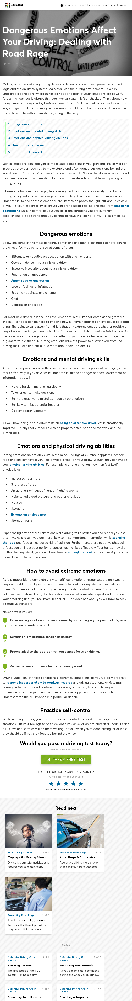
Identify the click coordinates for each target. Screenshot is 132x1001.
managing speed (80, 551)
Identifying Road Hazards (66, 904)
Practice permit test (59, 973)
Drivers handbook (58, 987)
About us (95, 980)
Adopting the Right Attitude (108, 936)
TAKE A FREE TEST (66, 758)
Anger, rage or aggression (30, 280)
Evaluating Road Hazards (108, 904)
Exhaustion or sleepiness (29, 514)
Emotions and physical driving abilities (40, 138)
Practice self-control (27, 152)
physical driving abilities (27, 464)
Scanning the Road (20, 904)
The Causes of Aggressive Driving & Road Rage (108, 859)
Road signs (96, 973)
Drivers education (58, 980)
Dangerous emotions (26, 124)
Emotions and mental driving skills (36, 131)
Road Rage (57, 936)
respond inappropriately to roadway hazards (40, 681)
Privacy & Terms (98, 987)
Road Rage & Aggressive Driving (66, 859)
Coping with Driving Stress (24, 859)
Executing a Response (22, 936)
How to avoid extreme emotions (35, 145)
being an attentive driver (78, 422)
